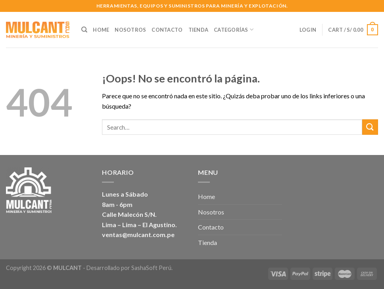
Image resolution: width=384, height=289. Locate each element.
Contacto (167, 30)
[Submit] (370, 127)
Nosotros (130, 30)
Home (101, 30)
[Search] (84, 29)
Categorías (233, 29)
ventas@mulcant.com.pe (138, 234)
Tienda (198, 30)
